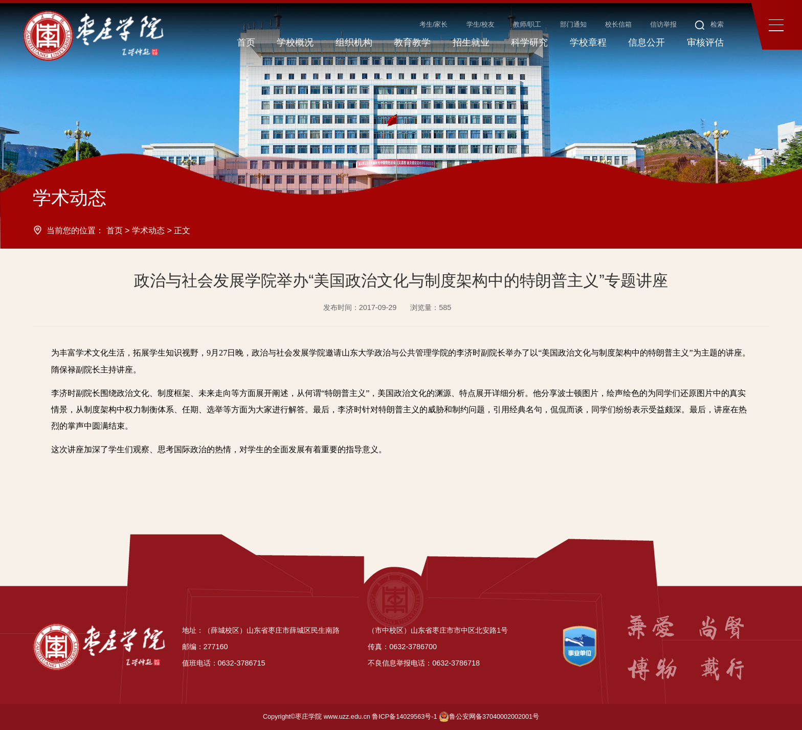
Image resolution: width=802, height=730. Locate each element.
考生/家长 (433, 24)
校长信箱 (618, 24)
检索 (709, 24)
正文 (182, 230)
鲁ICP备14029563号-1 (404, 716)
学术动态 (148, 230)
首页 (114, 230)
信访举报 (663, 24)
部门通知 (573, 24)
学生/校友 (480, 24)
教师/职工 (527, 24)
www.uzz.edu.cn (347, 716)
